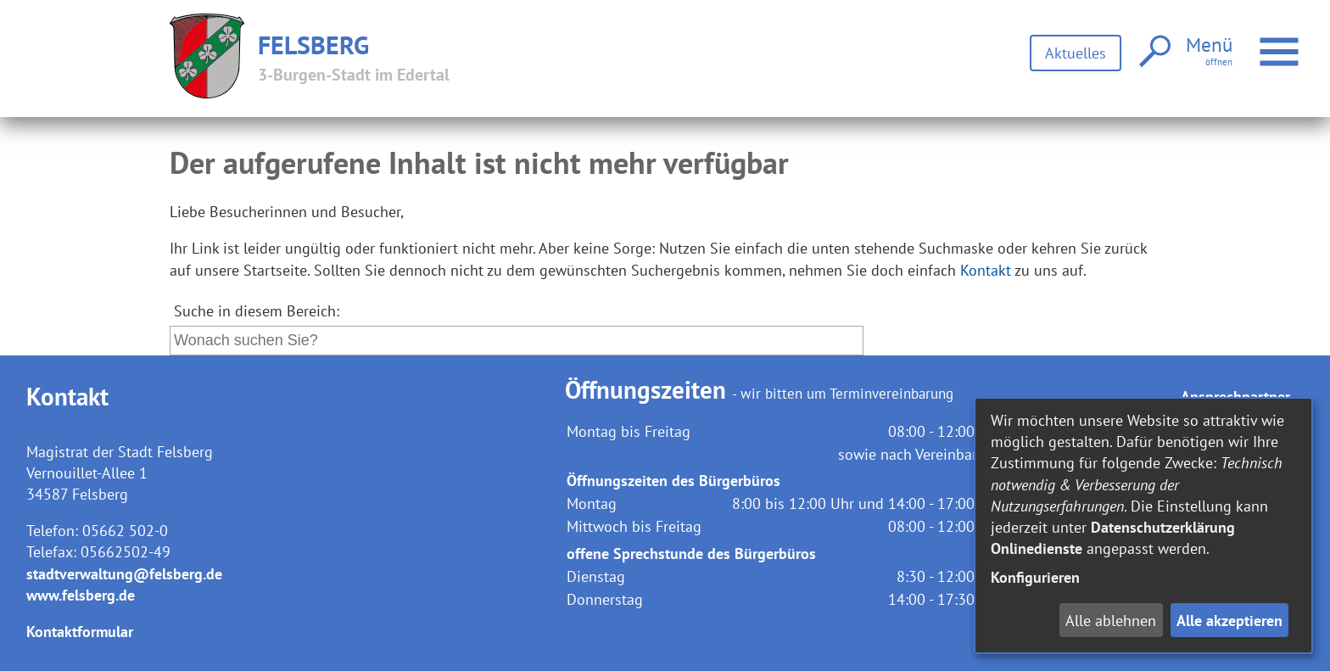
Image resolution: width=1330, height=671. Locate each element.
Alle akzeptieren (1229, 620)
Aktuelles (1075, 53)
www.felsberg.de (80, 595)
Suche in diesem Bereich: (256, 311)
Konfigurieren (1035, 577)
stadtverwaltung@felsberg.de (124, 574)
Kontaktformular (79, 631)
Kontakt (985, 270)
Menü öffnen (1281, 42)
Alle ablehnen (1110, 620)
